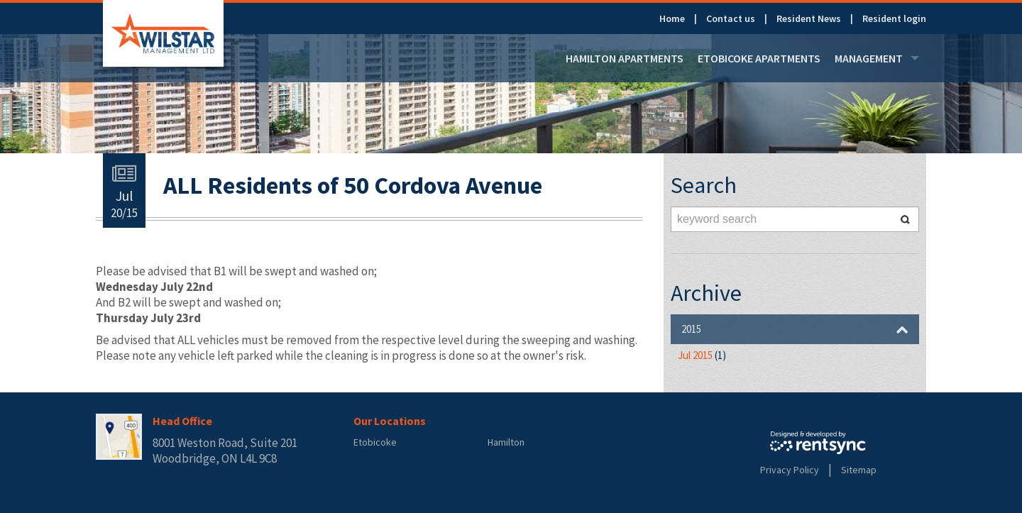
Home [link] (672, 18)
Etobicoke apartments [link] (759, 58)
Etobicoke (375, 442)
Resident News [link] (808, 18)
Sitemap (859, 469)
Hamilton (506, 442)
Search (905, 219)
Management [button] (877, 58)
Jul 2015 (702, 355)
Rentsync (818, 442)
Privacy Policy (789, 469)
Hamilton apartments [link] (624, 58)
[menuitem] (682, 18)
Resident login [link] (894, 18)
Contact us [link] (730, 18)
